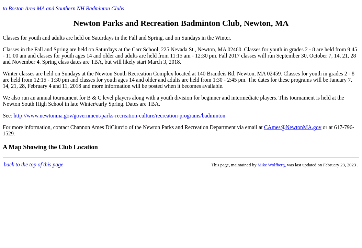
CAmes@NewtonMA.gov (292, 127)
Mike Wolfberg (271, 164)
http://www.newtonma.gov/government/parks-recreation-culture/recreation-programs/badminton (120, 115)
